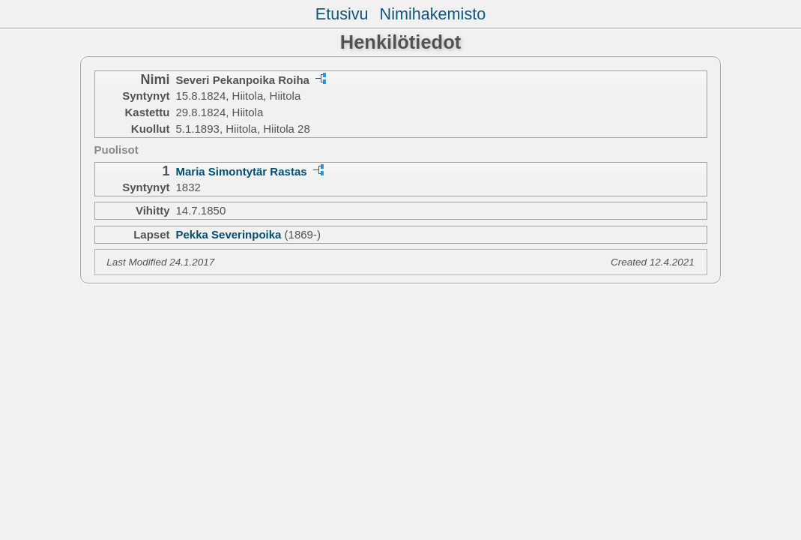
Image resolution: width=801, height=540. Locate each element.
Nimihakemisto (433, 13)
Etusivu (342, 13)
